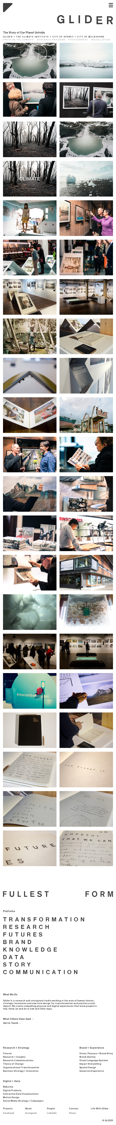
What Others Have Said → (18, 1019)
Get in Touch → (12, 1023)
